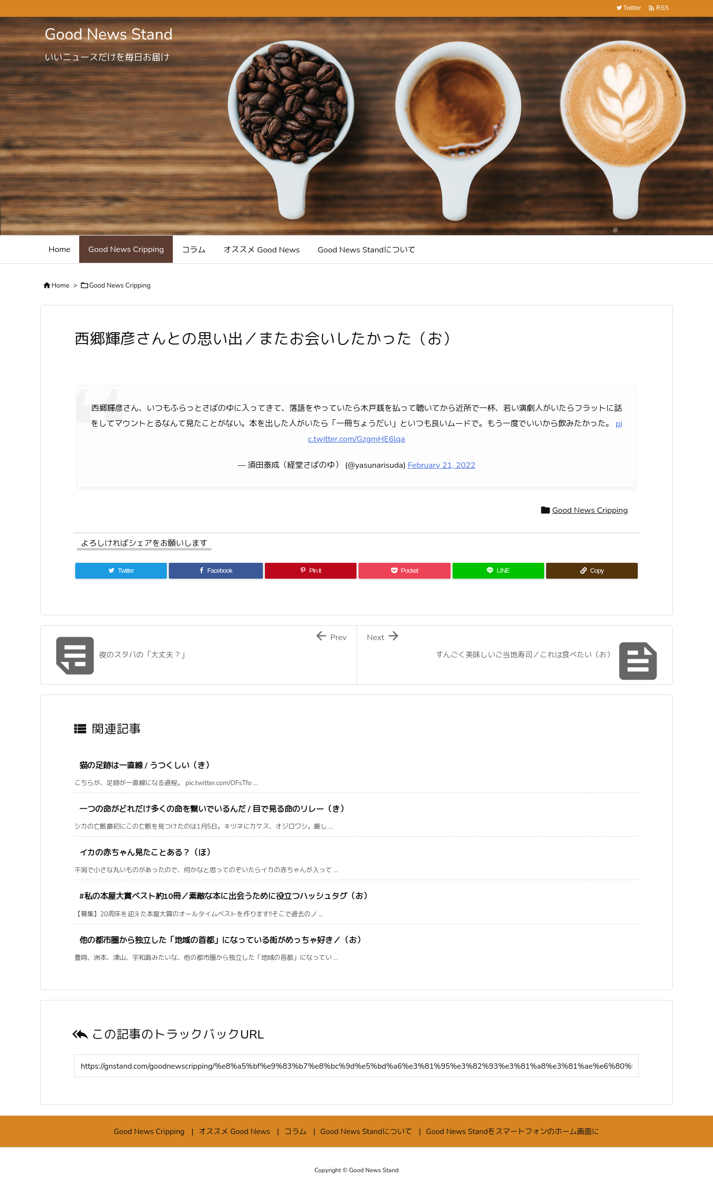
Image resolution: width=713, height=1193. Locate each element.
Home (60, 285)
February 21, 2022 (442, 465)
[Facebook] (216, 571)
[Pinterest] (310, 571)
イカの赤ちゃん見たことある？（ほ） (146, 852)
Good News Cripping (120, 285)
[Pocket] (404, 571)
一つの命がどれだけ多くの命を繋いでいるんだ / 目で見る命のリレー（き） (213, 809)
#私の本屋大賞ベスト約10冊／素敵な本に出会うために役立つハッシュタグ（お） (225, 896)
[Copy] (592, 571)
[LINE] (498, 571)
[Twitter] (121, 571)
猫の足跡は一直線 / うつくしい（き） (146, 765)
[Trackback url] (356, 1065)
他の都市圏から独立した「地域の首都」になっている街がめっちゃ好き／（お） (221, 940)
